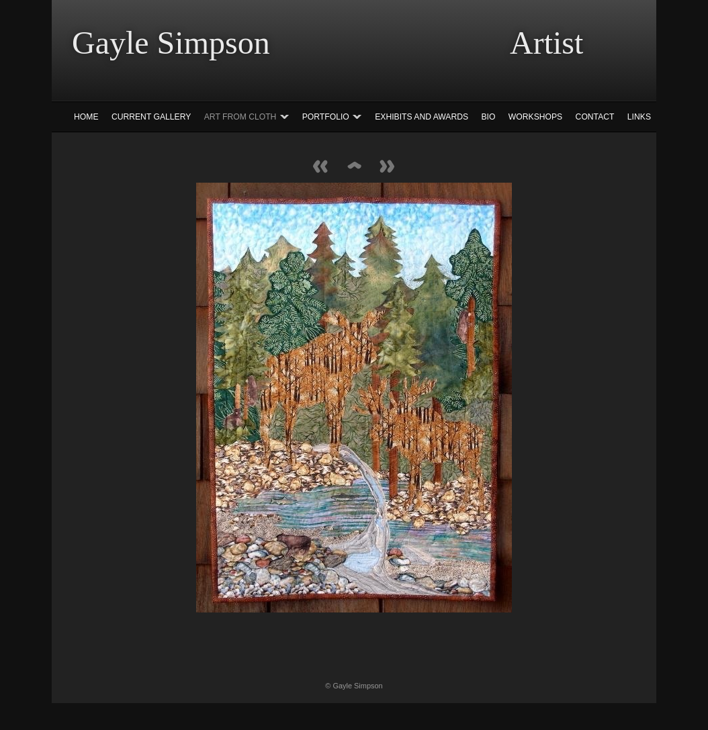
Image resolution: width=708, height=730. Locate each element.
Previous (320, 167)
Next (387, 167)
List (354, 167)
